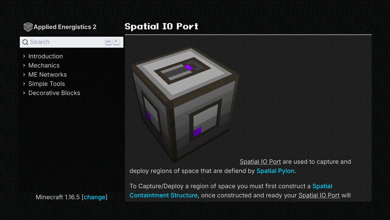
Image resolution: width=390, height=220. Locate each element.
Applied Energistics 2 (60, 26)
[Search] (71, 42)
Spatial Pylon (275, 170)
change (94, 197)
